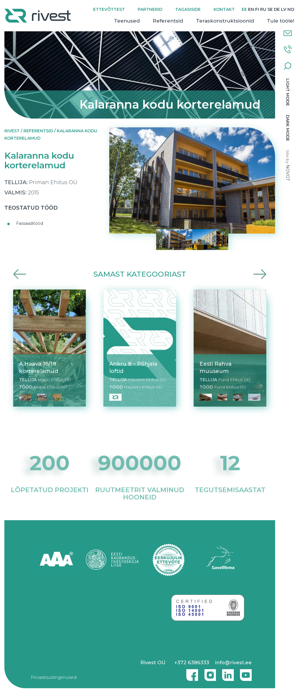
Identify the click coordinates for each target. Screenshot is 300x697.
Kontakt (224, 9)
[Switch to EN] (251, 9)
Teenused (127, 21)
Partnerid (150, 9)
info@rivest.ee (233, 662)
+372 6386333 (191, 662)
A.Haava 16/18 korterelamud (38, 367)
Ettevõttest (109, 9)
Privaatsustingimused (53, 677)
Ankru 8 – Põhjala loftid (133, 367)
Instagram (208, 673)
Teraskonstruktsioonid (225, 21)
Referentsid (168, 21)
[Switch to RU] (263, 9)
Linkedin (226, 673)
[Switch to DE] (277, 9)
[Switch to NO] (290, 9)
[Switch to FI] (257, 9)
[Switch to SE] (270, 9)
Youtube (246, 673)
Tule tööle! (280, 21)
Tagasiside (188, 9)
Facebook (190, 673)
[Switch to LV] (283, 9)
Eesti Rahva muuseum (215, 367)
